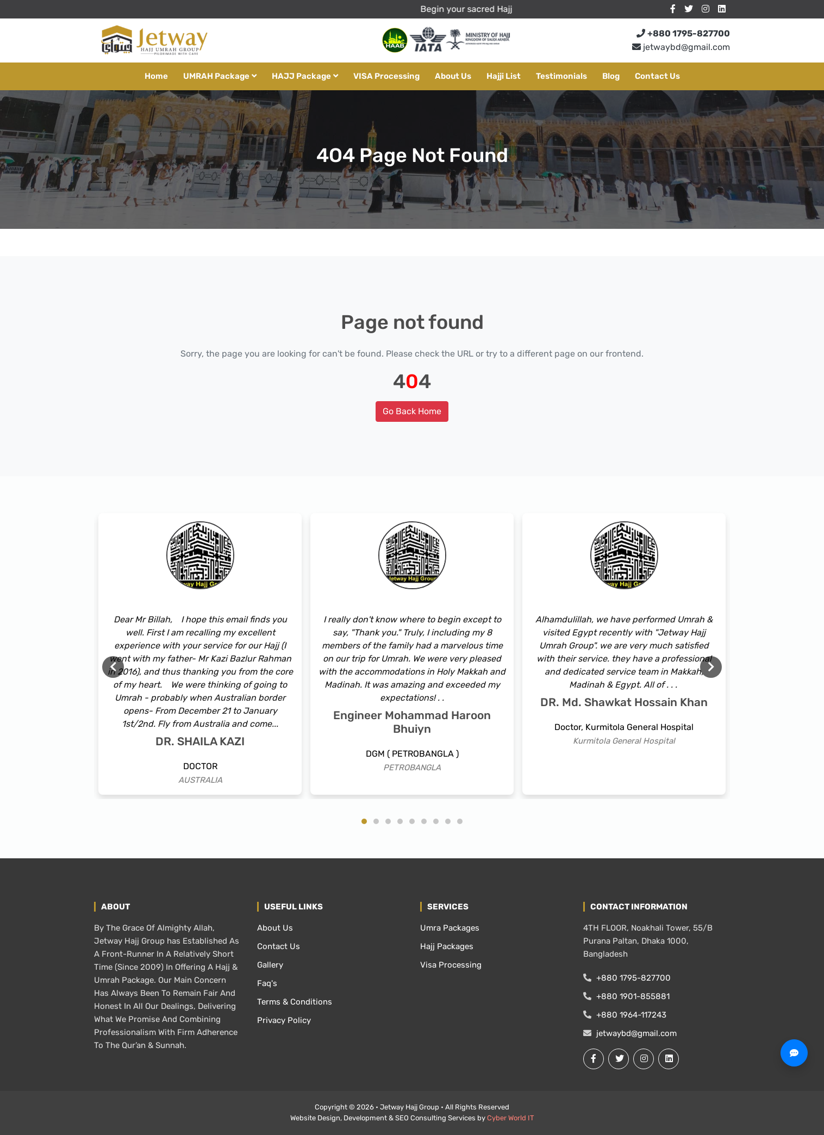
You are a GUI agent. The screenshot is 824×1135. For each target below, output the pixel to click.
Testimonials (561, 76)
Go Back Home (412, 411)
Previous (113, 667)
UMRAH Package (220, 76)
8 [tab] (448, 821)
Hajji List (503, 76)
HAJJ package (305, 76)
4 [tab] (400, 821)
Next (711, 667)
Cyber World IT (510, 1118)
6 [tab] (424, 821)
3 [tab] (388, 821)
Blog (611, 76)
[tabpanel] (200, 654)
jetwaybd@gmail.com (681, 47)
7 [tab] (436, 821)
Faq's (267, 983)
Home (156, 76)
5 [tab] (412, 821)
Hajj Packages (446, 946)
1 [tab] (364, 821)
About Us (453, 76)
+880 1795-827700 (627, 978)
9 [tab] (460, 821)
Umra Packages (449, 928)
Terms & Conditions (294, 1002)
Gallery (270, 965)
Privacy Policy (284, 1020)
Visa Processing (451, 965)
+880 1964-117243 (624, 1015)
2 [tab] (376, 821)
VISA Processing (386, 76)
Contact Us (657, 76)
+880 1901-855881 (626, 996)
